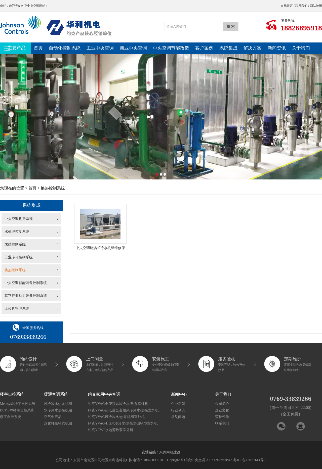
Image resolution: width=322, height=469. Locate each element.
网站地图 (316, 6)
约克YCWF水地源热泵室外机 (110, 430)
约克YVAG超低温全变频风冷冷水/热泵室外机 (123, 410)
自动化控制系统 (64, 48)
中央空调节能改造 (171, 48)
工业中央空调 (100, 48)
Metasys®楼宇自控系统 (17, 404)
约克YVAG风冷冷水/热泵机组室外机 (116, 417)
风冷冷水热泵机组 (58, 404)
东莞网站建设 (169, 452)
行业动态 (178, 410)
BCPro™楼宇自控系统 (17, 410)
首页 (38, 48)
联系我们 (301, 6)
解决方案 (253, 48)
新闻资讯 (277, 48)
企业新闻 (178, 404)
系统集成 (228, 48)
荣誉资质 (222, 417)
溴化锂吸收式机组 (58, 423)
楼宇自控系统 (10, 417)
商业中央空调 (133, 48)
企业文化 (222, 410)
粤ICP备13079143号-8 (249, 460)
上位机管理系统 (17, 308)
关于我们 (301, 48)
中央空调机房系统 (19, 219)
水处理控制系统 (17, 231)
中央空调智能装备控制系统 (26, 283)
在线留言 (287, 6)
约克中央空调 (30, 6)
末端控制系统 (15, 244)
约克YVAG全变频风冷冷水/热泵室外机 (118, 404)
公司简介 (222, 404)
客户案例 (204, 48)
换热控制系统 (15, 270)
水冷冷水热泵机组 (58, 410)
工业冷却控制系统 (19, 257)
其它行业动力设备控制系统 (26, 296)
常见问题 (178, 417)
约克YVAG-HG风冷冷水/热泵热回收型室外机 (123, 423)
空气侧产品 (53, 417)
